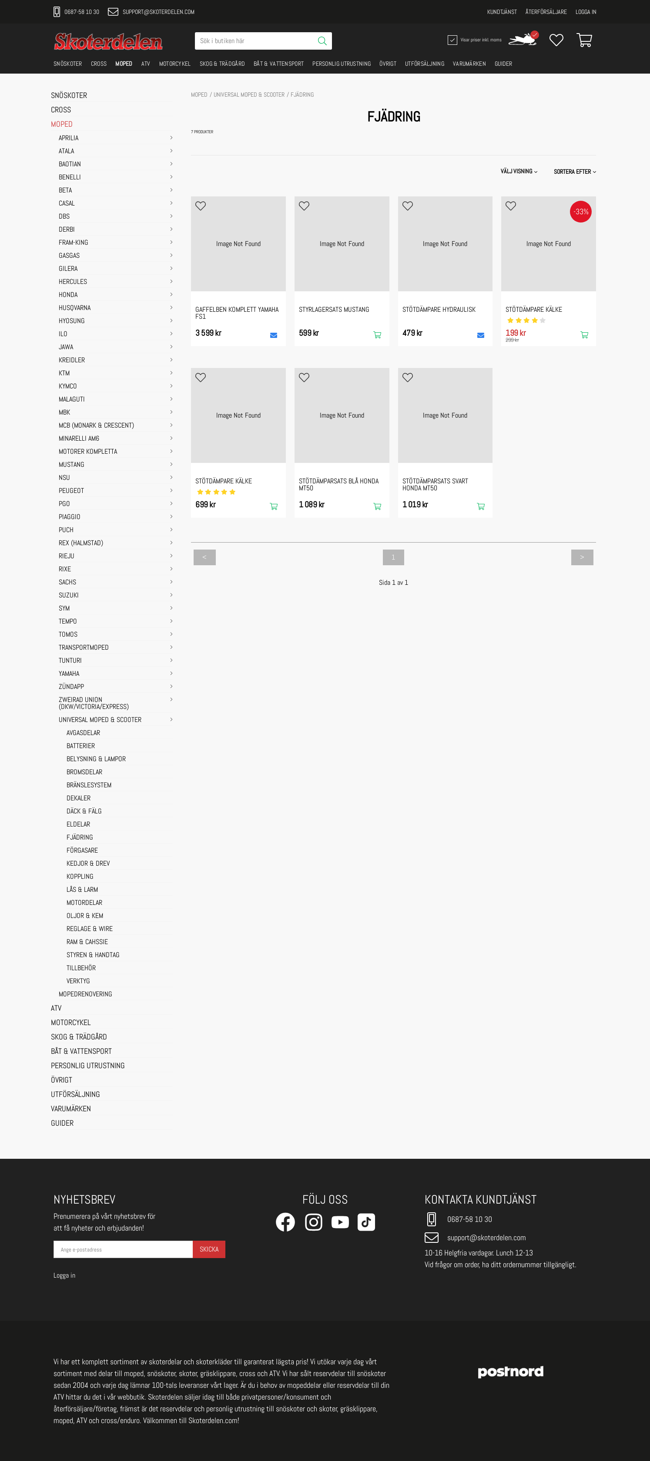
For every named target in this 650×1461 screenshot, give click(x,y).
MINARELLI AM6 (79, 439)
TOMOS (68, 635)
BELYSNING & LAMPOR (96, 759)
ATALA (66, 151)
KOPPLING (80, 877)
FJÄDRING (80, 838)
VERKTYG (78, 981)
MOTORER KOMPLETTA (88, 452)
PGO (64, 504)
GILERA (68, 269)
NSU (64, 478)
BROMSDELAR (84, 772)
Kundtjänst (502, 12)
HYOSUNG (72, 321)
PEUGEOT (71, 491)
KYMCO (68, 387)
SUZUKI (69, 596)
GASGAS (69, 256)
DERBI (67, 230)
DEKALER (78, 799)
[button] (575, 171)
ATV (146, 63)
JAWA (66, 347)
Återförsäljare (546, 12)
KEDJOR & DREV (88, 864)
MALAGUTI (72, 400)
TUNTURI (70, 661)
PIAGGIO (69, 517)
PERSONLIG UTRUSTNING (341, 63)
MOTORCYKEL (175, 63)
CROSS (99, 63)
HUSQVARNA (74, 308)
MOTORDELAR (84, 903)
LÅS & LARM (82, 890)
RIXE (65, 570)
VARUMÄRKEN (469, 63)
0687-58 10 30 (76, 11)
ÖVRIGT (387, 63)
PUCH (66, 530)
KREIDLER (72, 360)
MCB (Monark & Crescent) (96, 426)
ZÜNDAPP (71, 687)
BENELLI (70, 178)
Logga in (586, 12)
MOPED (124, 63)
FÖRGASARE (82, 851)
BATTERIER (81, 746)
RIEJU (66, 556)
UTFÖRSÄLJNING (424, 63)
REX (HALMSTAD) (81, 543)
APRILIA (68, 138)
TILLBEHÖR (81, 968)
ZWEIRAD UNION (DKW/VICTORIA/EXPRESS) (94, 703)
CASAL (67, 204)
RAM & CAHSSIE (87, 942)
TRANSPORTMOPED (84, 648)
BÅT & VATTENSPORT (279, 63)
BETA (65, 191)
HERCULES (73, 282)
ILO (63, 334)
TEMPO (68, 622)
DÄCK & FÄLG (84, 812)
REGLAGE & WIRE (90, 929)
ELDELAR (78, 825)
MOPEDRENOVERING (85, 995)
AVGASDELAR (83, 733)
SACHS (67, 583)
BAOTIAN (70, 165)
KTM (64, 374)
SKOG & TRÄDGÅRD (222, 63)
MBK (64, 413)
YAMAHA (69, 674)
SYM (64, 609)
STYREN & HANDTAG (93, 955)
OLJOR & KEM (85, 916)
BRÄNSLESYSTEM (89, 786)
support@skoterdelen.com (151, 11)
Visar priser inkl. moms (474, 40)
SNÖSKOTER (68, 63)
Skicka (209, 1249)
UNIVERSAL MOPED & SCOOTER (100, 720)
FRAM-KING (73, 243)
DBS (64, 217)
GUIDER (504, 63)
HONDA (68, 295)
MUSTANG (71, 465)
